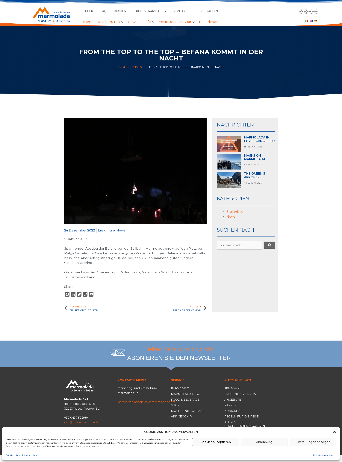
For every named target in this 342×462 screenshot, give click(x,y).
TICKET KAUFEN (207, 11)
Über (89, 11)
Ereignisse (138, 66)
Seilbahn (232, 388)
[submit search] (269, 245)
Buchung (121, 11)
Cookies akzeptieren (216, 442)
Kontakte (181, 11)
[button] (334, 432)
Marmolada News (186, 394)
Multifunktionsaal (187, 411)
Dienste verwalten (323, 455)
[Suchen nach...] (239, 245)
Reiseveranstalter (151, 11)
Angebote (232, 399)
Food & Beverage (185, 399)
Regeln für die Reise (241, 416)
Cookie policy (13, 455)
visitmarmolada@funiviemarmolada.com (146, 402)
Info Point (180, 388)
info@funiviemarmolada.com (84, 422)
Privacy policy (29, 455)
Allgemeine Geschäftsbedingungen (244, 424)
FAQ (103, 11)
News (120, 230)
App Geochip (181, 416)
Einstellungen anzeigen (313, 442)
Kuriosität (233, 411)
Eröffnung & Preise (241, 394)
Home (122, 66)
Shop (175, 405)
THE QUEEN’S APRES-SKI (254, 175)
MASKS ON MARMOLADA (254, 157)
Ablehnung (264, 442)
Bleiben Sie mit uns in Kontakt (179, 349)
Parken (230, 405)
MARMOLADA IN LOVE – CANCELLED (259, 139)
